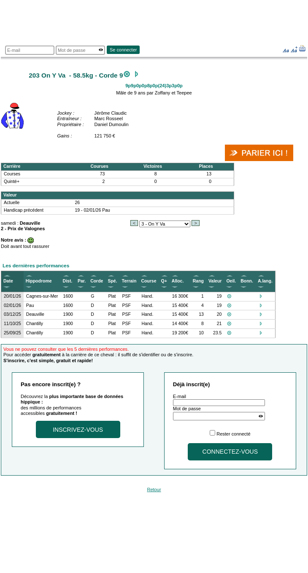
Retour (154, 489)
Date (8, 281)
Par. (82, 281)
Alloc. (178, 281)
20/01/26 (12, 296)
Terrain (129, 281)
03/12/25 (12, 314)
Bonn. (246, 281)
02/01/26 (12, 305)
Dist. (68, 281)
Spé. (112, 281)
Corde (96, 281)
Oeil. (231, 281)
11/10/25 (12, 323)
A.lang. (265, 281)
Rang (198, 281)
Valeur (215, 281)
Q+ (164, 281)
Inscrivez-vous (78, 429)
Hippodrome (39, 281)
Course (148, 281)
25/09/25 (12, 333)
